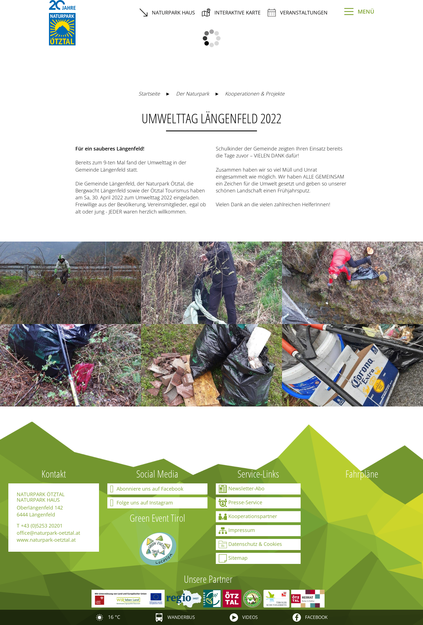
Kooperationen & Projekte (255, 93)
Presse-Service (240, 503)
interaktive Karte (231, 12)
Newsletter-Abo (241, 489)
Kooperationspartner (248, 517)
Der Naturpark (192, 93)
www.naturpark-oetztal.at (46, 539)
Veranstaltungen (298, 12)
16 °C (107, 617)
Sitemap (233, 558)
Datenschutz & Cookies (250, 544)
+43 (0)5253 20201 (42, 525)
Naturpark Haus (167, 12)
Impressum (237, 530)
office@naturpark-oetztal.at (48, 532)
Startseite (149, 93)
